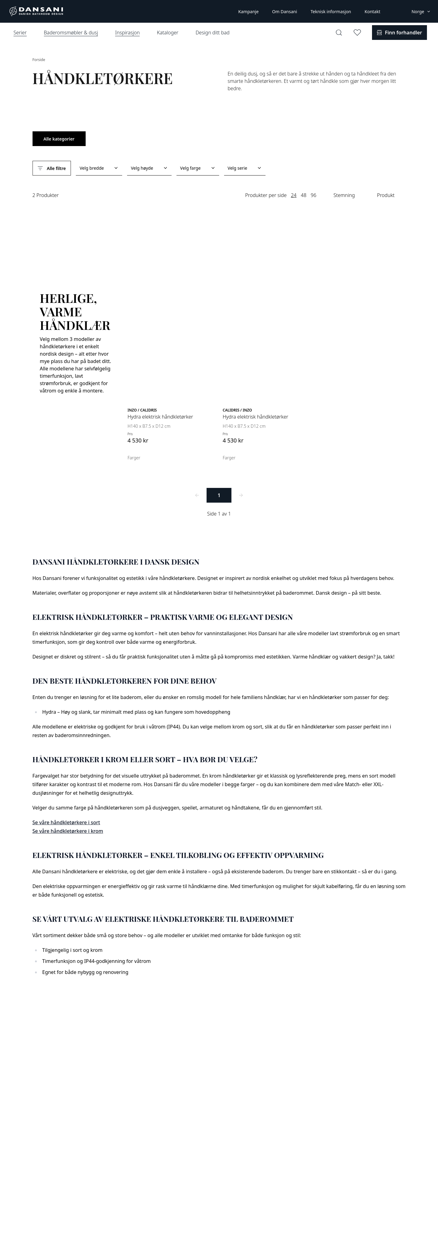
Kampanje (248, 11)
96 (313, 195)
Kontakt (372, 11)
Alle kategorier (59, 139)
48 (303, 195)
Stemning (344, 195)
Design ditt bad (213, 32)
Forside (39, 59)
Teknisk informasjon (331, 11)
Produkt (385, 195)
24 (294, 195)
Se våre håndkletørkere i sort (66, 822)
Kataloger (167, 32)
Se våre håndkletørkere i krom (68, 831)
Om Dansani (284, 11)
